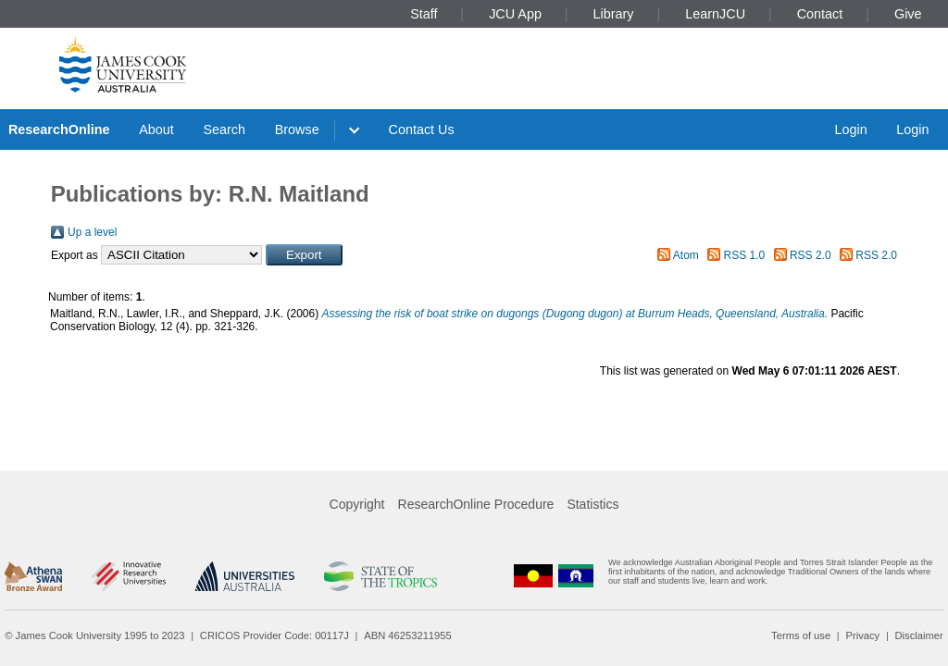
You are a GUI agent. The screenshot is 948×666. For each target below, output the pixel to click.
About (156, 129)
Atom (686, 255)
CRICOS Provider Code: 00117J (274, 635)
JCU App (515, 13)
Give (908, 13)
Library (613, 13)
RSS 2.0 (810, 255)
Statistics (592, 504)
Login (850, 129)
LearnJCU (715, 13)
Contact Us (422, 129)
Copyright (357, 504)
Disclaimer (919, 635)
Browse (297, 129)
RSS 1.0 (745, 255)
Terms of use (800, 635)
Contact (820, 13)
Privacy (862, 635)
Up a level (92, 232)
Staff (423, 13)
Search (224, 129)
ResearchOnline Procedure (476, 504)
